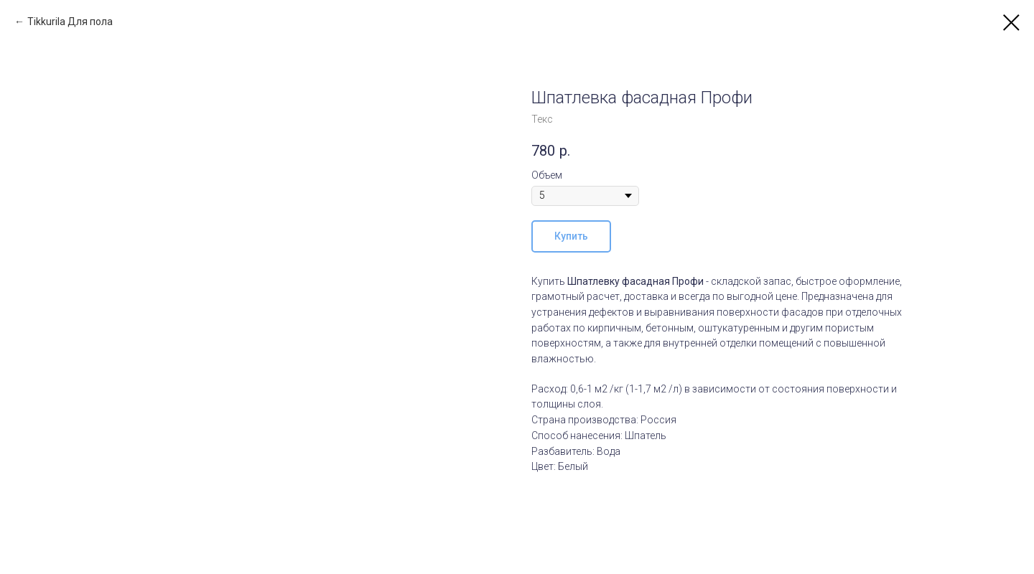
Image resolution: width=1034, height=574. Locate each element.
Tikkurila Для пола (70, 21)
